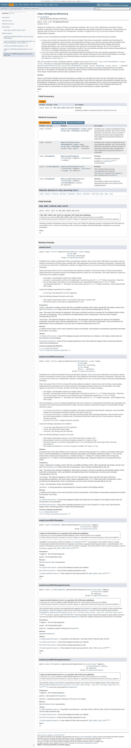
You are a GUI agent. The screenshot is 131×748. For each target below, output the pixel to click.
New (31, 5)
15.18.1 (105, 282)
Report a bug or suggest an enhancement (50, 735)
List (63, 158)
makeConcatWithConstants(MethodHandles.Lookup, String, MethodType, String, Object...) (19, 42)
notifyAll (86, 194)
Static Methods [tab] (59, 122)
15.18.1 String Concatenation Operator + (54, 350)
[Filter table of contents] (17, 13)
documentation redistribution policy (86, 743)
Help (56, 5)
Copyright (40, 741)
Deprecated (38, 5)
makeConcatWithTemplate (70, 156)
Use (16, 5)
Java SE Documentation (84, 736)
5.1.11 (98, 280)
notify (78, 194)
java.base (4, 9)
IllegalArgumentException (49, 573)
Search (51, 5)
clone (41, 194)
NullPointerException (47, 341)
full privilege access (50, 309)
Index (45, 5)
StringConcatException (75, 257)
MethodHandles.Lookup (78, 129)
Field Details (6, 27)
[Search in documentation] (112, 9)
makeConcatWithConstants (70, 142)
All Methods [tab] (45, 122)
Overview (4, 5)
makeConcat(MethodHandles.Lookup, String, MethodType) (18, 37)
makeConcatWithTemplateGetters (73, 179)
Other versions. (106, 738)
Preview (26, 5)
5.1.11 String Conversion (48, 348)
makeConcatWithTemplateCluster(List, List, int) (18, 49)
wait (101, 194)
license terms (86, 1)
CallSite (48, 129)
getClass (63, 194)
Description (6, 17)
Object (46, 24)
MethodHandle (50, 156)
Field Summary (7, 20)
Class (87, 158)
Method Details (7, 33)
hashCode (71, 194)
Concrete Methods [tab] (75, 122)
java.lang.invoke (15, 9)
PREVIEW (114, 160)
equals (47, 194)
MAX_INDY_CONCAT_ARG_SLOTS (14, 30)
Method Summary (8, 24)
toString (95, 194)
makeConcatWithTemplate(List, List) (16, 46)
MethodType (75, 131)
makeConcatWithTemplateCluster (73, 166)
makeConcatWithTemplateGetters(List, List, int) (18, 54)
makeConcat (65, 129)
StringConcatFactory (31, 9)
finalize (55, 194)
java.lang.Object (43, 17)
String (63, 131)
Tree (20, 5)
